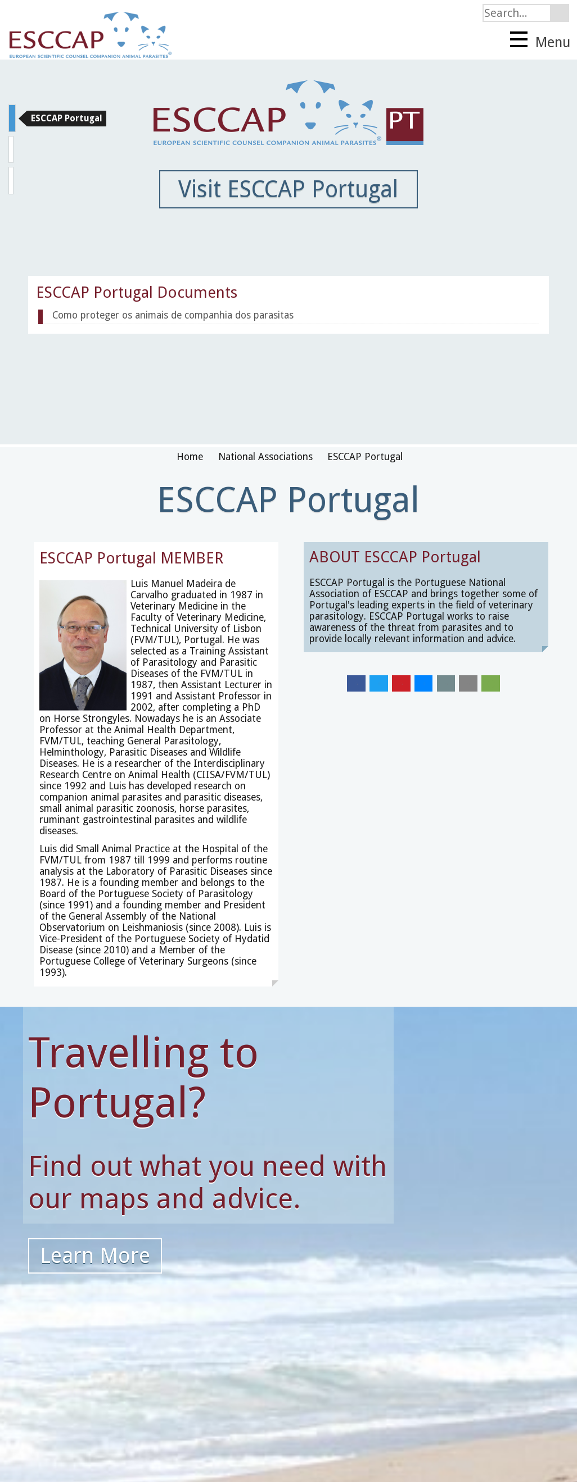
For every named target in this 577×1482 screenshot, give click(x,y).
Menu (540, 41)
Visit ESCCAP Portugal (288, 189)
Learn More (95, 1255)
